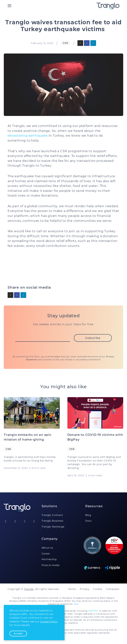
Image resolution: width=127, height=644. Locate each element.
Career (46, 553)
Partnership (49, 559)
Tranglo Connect (52, 515)
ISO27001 (93, 611)
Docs (88, 520)
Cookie (97, 589)
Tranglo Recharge (53, 526)
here (76, 604)
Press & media (51, 565)
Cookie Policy (49, 621)
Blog (88, 515)
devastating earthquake (28, 135)
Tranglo (29, 589)
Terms (72, 589)
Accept (18, 633)
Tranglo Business (52, 520)
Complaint (112, 589)
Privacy (84, 589)
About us (47, 547)
